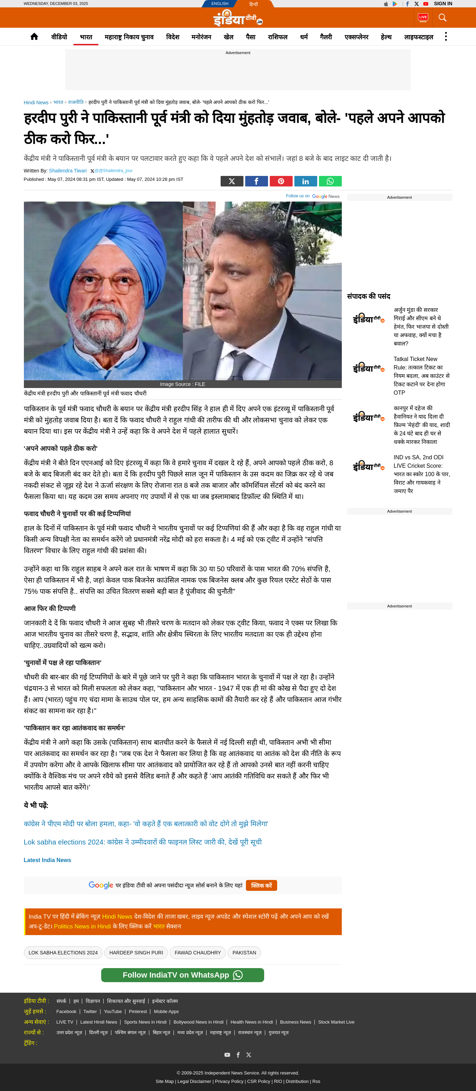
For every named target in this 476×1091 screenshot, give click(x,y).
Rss (316, 1081)
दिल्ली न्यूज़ (98, 1032)
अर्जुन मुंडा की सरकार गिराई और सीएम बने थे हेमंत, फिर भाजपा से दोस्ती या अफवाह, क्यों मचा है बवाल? (421, 327)
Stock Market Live (336, 1022)
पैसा (250, 37)
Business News (295, 1022)
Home (34, 36)
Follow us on (313, 195)
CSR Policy (258, 1081)
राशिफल (277, 37)
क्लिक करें (261, 886)
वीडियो (59, 37)
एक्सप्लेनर (356, 37)
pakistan (244, 952)
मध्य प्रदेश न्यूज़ (190, 1032)
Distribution (297, 1081)
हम (76, 1001)
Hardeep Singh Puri (136, 952)
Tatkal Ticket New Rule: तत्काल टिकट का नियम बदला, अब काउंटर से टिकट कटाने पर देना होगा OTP (422, 376)
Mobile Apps (166, 1011)
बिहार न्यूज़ (162, 1032)
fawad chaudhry (198, 952)
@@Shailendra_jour (113, 170)
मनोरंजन (201, 37)
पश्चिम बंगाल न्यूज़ (130, 1032)
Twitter (90, 1011)
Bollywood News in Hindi (198, 1022)
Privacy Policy (229, 1081)
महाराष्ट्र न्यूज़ (220, 1032)
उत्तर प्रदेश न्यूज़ (69, 1032)
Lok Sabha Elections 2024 (63, 952)
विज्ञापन (93, 1001)
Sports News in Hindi (145, 1022)
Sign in (443, 3)
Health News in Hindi (251, 1022)
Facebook (67, 1011)
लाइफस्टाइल (418, 37)
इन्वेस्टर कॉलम (165, 1001)
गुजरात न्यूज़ (279, 1032)
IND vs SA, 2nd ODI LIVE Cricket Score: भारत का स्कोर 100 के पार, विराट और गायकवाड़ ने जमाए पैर (422, 474)
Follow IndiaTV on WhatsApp (182, 975)
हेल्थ (386, 37)
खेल (228, 37)
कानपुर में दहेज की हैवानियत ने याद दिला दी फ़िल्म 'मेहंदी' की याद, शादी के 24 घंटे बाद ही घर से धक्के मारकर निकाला (422, 425)
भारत (86, 37)
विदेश (172, 37)
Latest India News (47, 860)
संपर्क (61, 1001)
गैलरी (326, 37)
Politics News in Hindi (82, 926)
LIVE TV (65, 1022)
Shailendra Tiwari (68, 170)
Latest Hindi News (98, 1022)
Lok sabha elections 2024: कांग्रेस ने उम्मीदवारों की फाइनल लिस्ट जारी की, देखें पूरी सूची (143, 842)
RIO (278, 1081)
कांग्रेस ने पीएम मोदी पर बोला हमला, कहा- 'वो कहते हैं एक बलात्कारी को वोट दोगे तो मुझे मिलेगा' (146, 824)
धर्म (304, 37)
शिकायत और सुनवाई (126, 1001)
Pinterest (138, 1011)
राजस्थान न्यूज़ (250, 1032)
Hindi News (117, 916)
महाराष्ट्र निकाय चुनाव (129, 37)
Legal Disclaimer (194, 1081)
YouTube (113, 1011)
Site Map (165, 1081)
